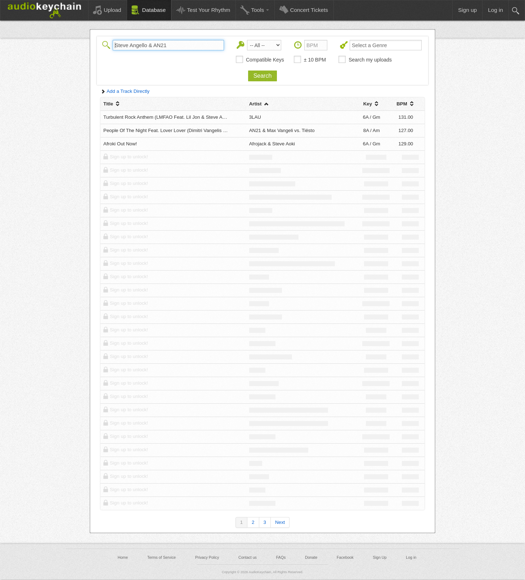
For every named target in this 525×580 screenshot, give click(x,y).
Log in (411, 557)
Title (112, 104)
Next (280, 522)
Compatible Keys (265, 60)
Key (371, 104)
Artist (259, 104)
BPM (405, 104)
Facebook (345, 557)
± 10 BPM (315, 60)
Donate (311, 557)
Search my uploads (370, 60)
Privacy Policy (207, 557)
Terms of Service (161, 557)
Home (123, 557)
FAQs (281, 557)
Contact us (247, 557)
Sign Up (380, 557)
